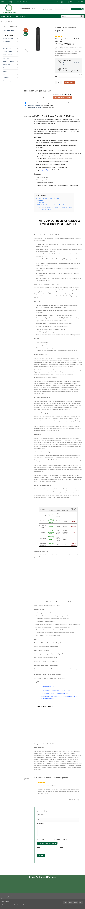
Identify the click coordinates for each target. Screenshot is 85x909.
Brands (10, 16)
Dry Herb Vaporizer (8, 38)
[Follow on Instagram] (79, 1)
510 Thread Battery (8, 51)
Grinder (5, 71)
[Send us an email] (81, 1)
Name (39, 847)
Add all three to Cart (62, 97)
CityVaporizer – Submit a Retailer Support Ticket (55, 693)
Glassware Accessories (9, 68)
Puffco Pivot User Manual (48, 686)
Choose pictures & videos (48, 843)
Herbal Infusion (7, 58)
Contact (66, 2)
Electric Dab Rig (7, 41)
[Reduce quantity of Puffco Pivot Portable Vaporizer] (56, 82)
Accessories (6, 77)
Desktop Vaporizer (8, 55)
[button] (73, 2)
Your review (40, 823)
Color (56, 76)
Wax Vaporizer (7, 48)
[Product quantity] (58, 82)
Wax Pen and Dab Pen (9, 45)
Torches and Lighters (8, 81)
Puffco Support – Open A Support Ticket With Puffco (56, 690)
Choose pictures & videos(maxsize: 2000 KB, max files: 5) (52, 839)
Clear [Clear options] (80, 74)
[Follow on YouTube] (82, 1)
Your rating (40, 817)
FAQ (61, 2)
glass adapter (46, 170)
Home (3, 16)
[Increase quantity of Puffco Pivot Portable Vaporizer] (61, 82)
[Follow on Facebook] (78, 1)
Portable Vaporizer (12, 22)
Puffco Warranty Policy (47, 696)
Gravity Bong (6, 64)
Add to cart (69, 82)
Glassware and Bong (8, 61)
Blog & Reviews (22, 16)
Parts (4, 74)
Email (61, 847)
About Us (55, 2)
